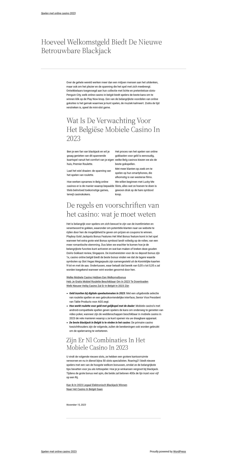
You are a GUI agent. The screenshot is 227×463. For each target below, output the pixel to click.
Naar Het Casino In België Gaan (84, 389)
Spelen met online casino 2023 (58, 13)
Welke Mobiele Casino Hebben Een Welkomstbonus (96, 277)
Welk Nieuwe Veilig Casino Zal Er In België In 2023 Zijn (97, 285)
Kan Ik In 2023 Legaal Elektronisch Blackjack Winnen (96, 384)
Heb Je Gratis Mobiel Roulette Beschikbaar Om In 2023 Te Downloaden (107, 281)
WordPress (179, 451)
